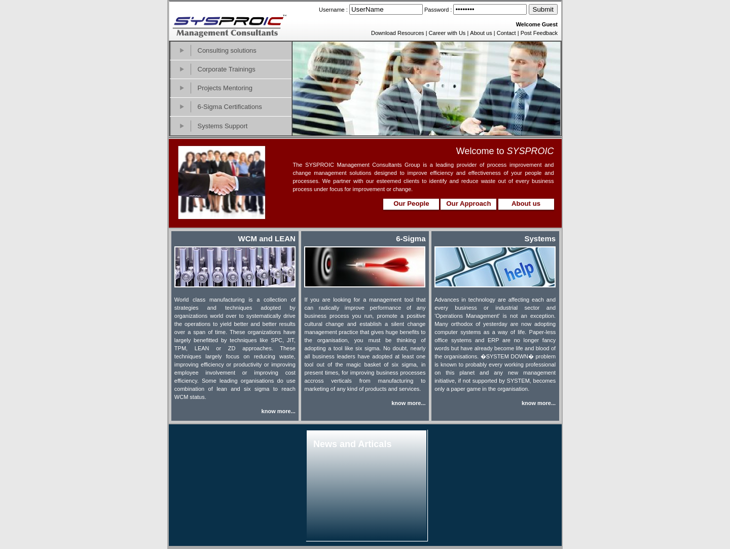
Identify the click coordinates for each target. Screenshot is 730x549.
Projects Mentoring (225, 88)
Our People (411, 203)
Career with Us (447, 33)
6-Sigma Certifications (230, 107)
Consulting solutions (227, 50)
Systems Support (223, 126)
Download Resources (397, 33)
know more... (279, 411)
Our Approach (468, 203)
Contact (506, 33)
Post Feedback (539, 33)
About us (481, 33)
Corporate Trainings (227, 69)
